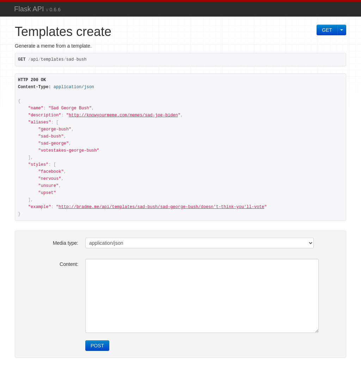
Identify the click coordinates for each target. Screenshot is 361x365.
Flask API (37, 9)
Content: (69, 264)
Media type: (65, 243)
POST (97, 345)
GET (327, 30)
